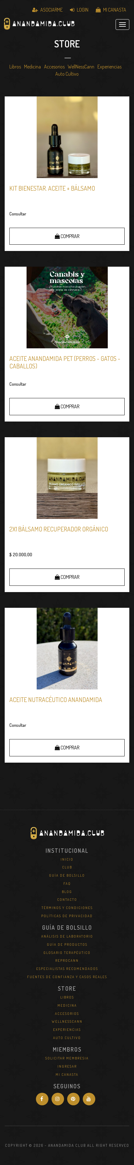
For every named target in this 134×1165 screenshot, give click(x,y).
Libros (15, 66)
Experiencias (109, 66)
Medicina (32, 66)
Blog (67, 892)
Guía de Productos (67, 944)
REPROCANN (67, 960)
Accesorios (54, 66)
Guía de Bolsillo (67, 875)
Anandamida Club (39, 24)
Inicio (67, 859)
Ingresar (67, 1066)
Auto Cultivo (67, 74)
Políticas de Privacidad (67, 916)
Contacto (67, 899)
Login (79, 10)
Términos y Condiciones (67, 908)
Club (67, 867)
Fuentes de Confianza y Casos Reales (67, 977)
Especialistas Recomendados (67, 968)
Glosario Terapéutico (67, 952)
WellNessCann (81, 66)
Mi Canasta (111, 10)
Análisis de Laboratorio (67, 936)
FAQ (67, 883)
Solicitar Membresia (67, 1058)
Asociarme (47, 10)
